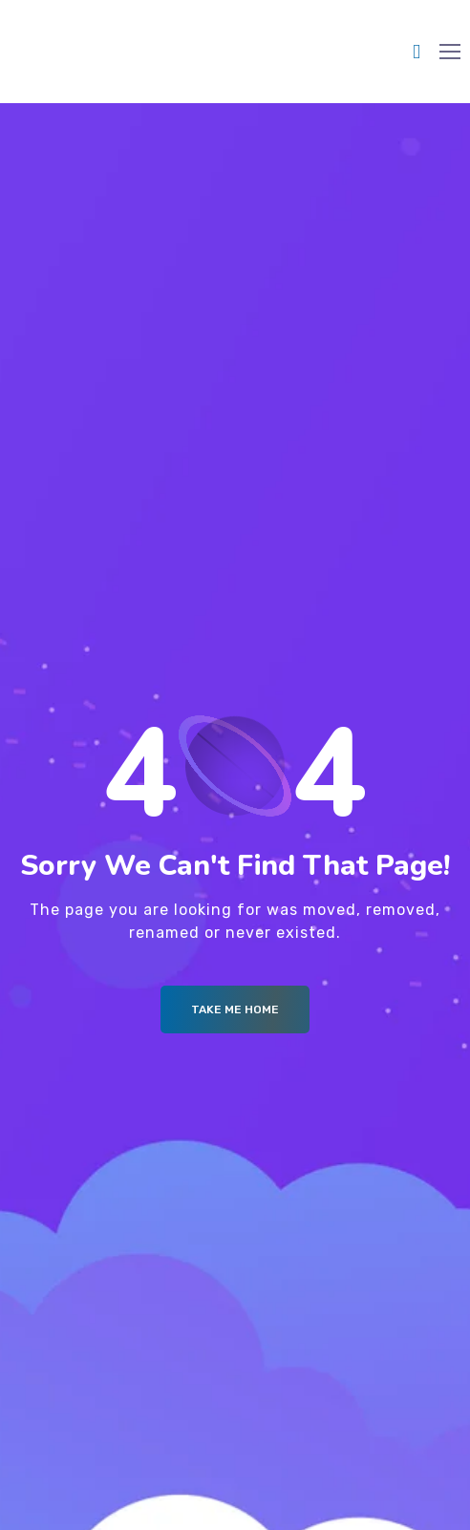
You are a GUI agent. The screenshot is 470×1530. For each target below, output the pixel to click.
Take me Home (235, 1009)
